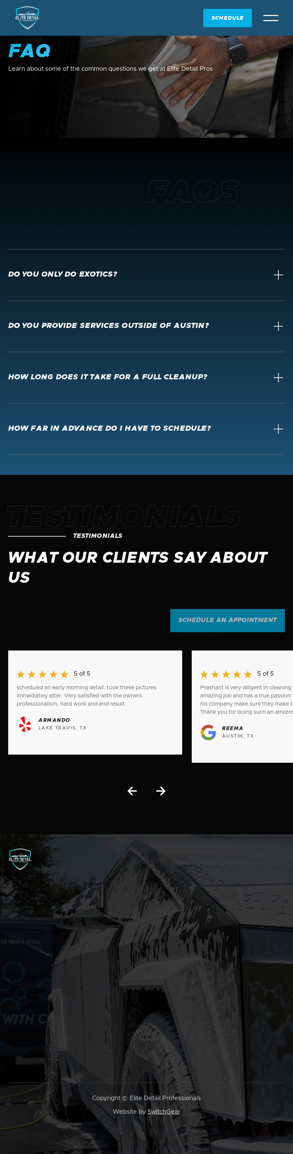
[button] (270, 18)
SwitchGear (164, 1113)
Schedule (227, 18)
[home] (27, 18)
